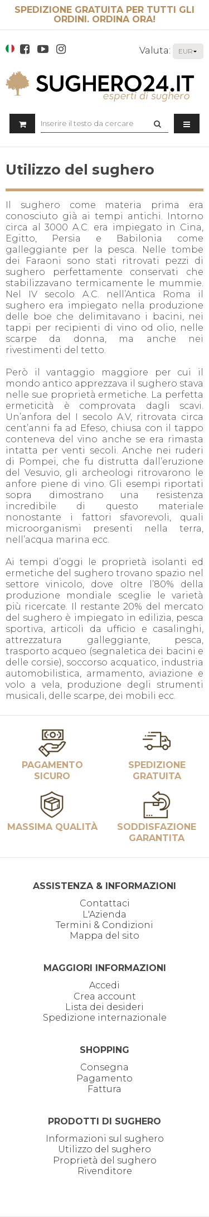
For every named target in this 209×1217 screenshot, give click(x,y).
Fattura (104, 1089)
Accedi (104, 985)
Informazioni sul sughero (105, 1138)
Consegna (104, 1067)
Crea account (105, 996)
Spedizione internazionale (105, 1017)
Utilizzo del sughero (104, 1149)
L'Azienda (104, 914)
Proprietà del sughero (105, 1160)
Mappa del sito (104, 935)
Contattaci (105, 903)
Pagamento (104, 1078)
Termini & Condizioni (104, 925)
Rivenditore (104, 1171)
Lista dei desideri (104, 1007)
